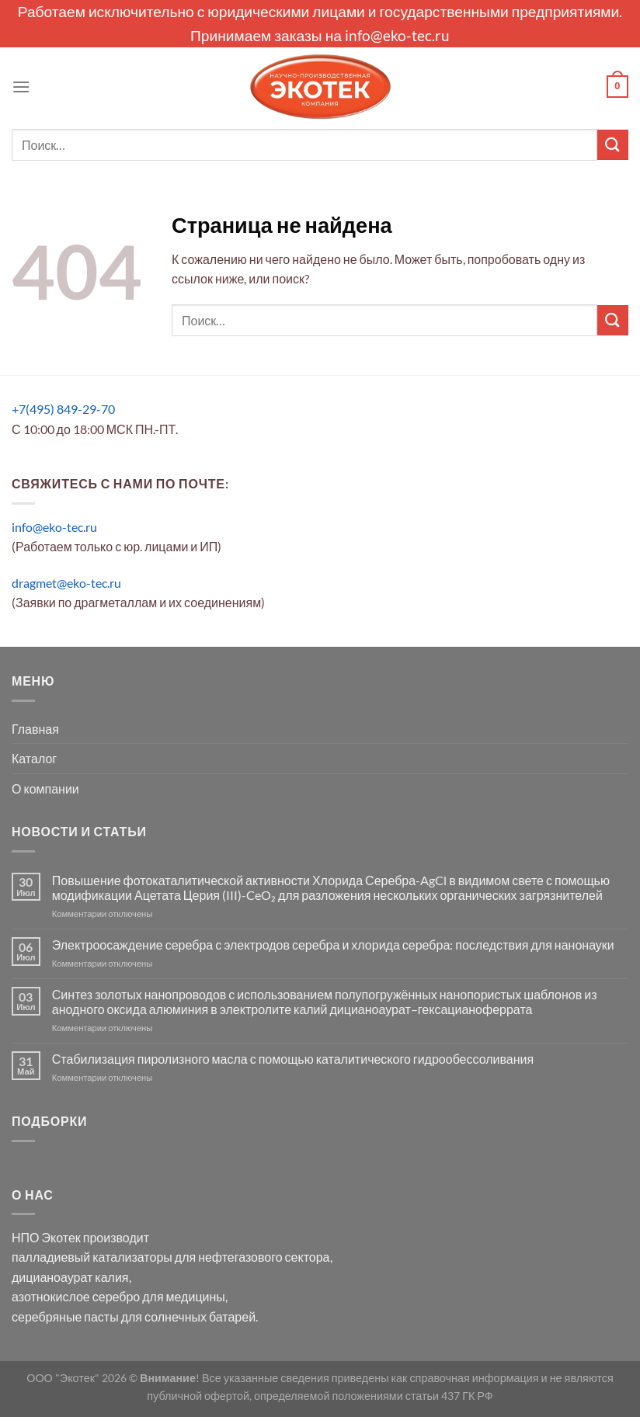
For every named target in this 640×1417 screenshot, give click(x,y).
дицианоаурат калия (70, 1276)
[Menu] (21, 87)
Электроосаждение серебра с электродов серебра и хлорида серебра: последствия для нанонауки (333, 944)
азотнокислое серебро (76, 1296)
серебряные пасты (65, 1316)
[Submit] (612, 145)
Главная (35, 728)
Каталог (34, 758)
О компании (45, 788)
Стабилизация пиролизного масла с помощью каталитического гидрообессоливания (293, 1058)
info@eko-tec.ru (397, 35)
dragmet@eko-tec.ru (66, 582)
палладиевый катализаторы (92, 1256)
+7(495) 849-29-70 (63, 408)
